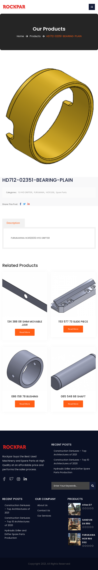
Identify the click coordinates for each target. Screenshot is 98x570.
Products (35, 36)
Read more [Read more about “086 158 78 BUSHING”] (25, 403)
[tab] (13, 223)
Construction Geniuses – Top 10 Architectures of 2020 (17, 521)
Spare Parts (61, 192)
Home (20, 36)
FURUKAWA (39, 192)
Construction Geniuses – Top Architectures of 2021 (17, 509)
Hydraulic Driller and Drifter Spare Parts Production (15, 534)
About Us (42, 505)
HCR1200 (50, 192)
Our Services (44, 515)
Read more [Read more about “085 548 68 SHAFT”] (73, 403)
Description (13, 223)
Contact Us (43, 510)
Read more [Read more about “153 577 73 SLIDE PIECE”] (73, 329)
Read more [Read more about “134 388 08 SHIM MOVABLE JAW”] (25, 332)
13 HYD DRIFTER (25, 192)
